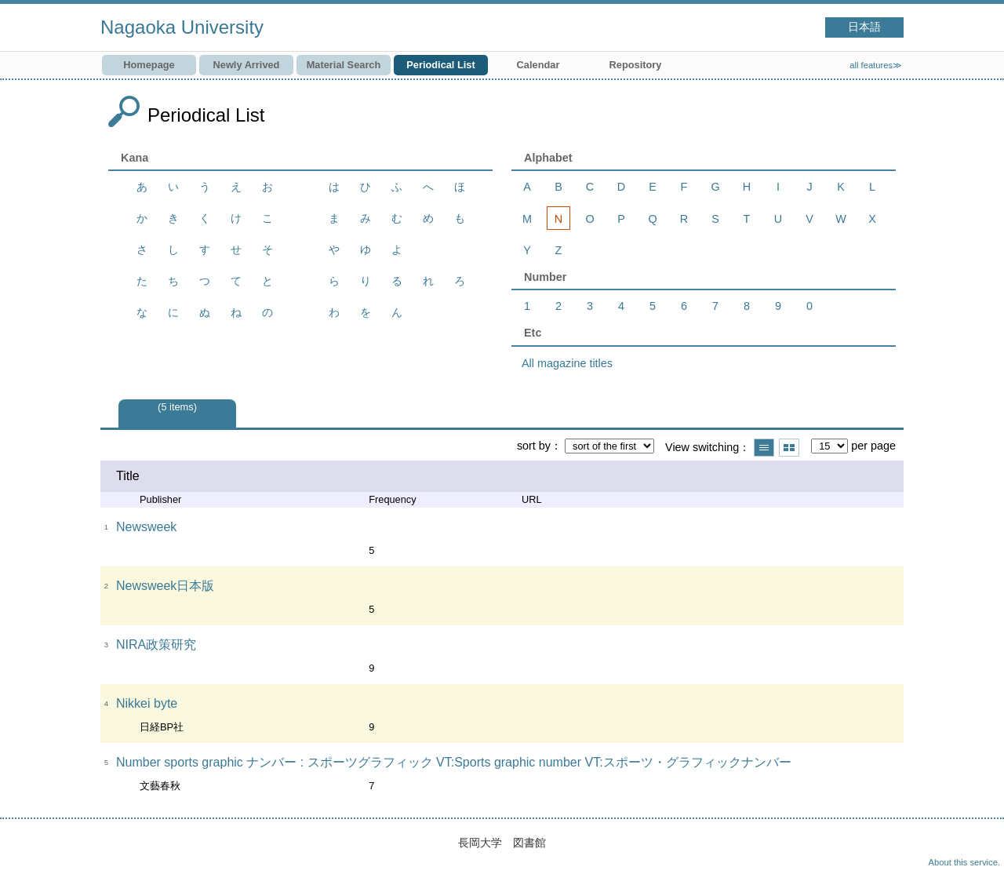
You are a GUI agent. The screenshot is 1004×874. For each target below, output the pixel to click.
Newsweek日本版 (165, 585)
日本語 (864, 27)
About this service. (964, 862)
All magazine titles (567, 363)
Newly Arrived (246, 65)
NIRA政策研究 (156, 644)
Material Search (344, 65)
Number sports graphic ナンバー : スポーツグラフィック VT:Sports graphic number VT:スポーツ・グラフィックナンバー (453, 762)
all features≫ (875, 65)
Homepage (148, 65)
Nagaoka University (182, 27)
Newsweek (146, 527)
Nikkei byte (146, 703)
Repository (635, 65)
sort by (534, 445)
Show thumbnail (789, 448)
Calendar (538, 65)
